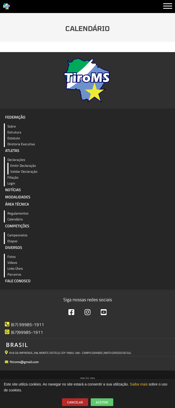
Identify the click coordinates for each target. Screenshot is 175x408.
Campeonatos (17, 235)
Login (11, 183)
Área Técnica (17, 204)
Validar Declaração (23, 171)
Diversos (13, 247)
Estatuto (13, 138)
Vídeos (12, 262)
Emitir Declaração (23, 165)
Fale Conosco (17, 281)
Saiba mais (139, 387)
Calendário (15, 219)
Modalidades (17, 197)
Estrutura (14, 132)
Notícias (13, 190)
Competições (17, 226)
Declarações (16, 159)
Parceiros (14, 274)
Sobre (11, 126)
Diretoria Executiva (21, 144)
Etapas (12, 241)
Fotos (11, 256)
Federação (15, 117)
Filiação (12, 177)
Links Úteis (15, 268)
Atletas (12, 150)
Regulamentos (17, 213)
